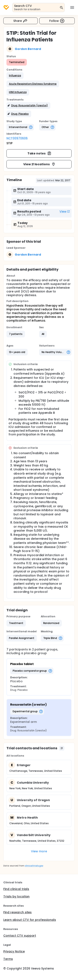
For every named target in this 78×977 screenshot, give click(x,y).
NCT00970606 (17, 138)
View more (39, 851)
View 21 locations (39, 164)
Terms (8, 959)
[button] (15, 75)
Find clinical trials (16, 889)
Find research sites (17, 912)
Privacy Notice (14, 951)
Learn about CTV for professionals (29, 920)
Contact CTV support (19, 935)
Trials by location (16, 896)
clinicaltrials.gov (34, 865)
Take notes (39, 153)
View (64, 211)
